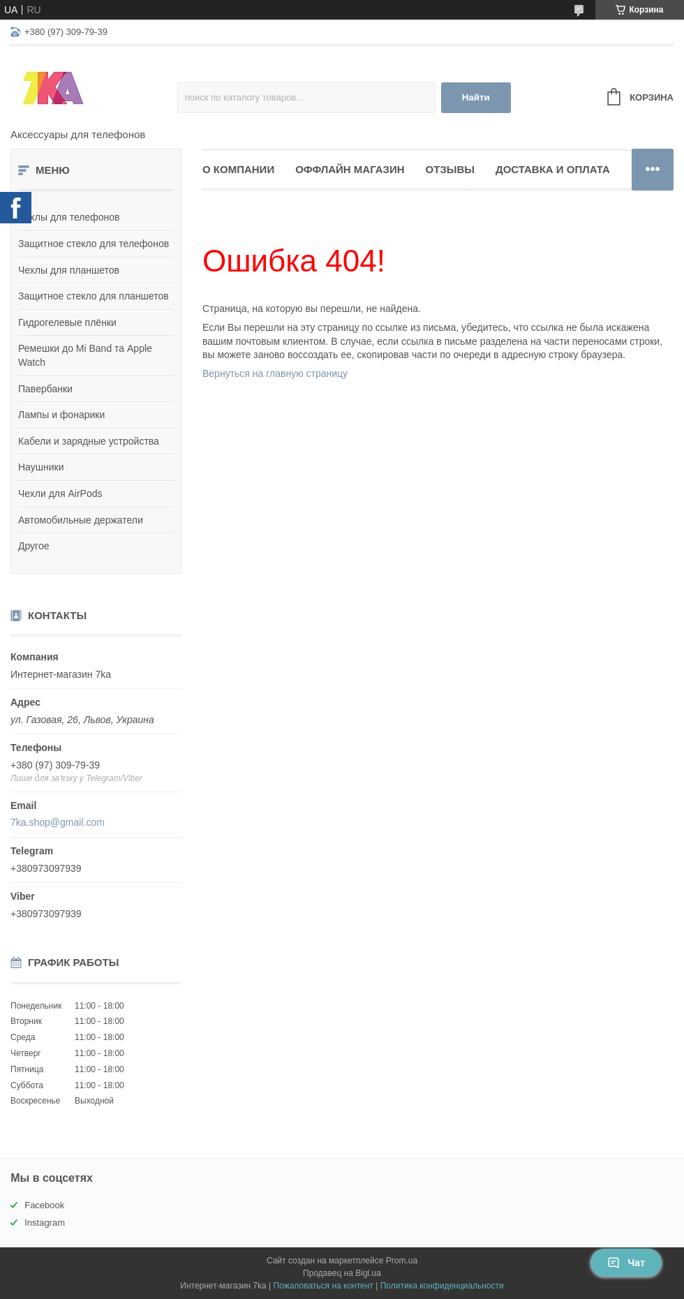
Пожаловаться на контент (323, 1286)
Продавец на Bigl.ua (342, 1273)
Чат (626, 1262)
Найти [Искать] (476, 97)
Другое (33, 545)
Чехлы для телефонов (69, 217)
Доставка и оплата (553, 169)
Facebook (44, 1205)
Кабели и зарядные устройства (88, 441)
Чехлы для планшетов (68, 270)
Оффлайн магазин (349, 169)
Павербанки (45, 388)
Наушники (41, 467)
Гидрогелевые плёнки (67, 322)
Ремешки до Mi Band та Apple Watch (85, 355)
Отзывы (450, 169)
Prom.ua (401, 1260)
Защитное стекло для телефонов (93, 243)
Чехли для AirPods (60, 493)
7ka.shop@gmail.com (57, 822)
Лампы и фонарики (61, 414)
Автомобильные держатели (80, 520)
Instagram (44, 1222)
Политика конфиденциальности (442, 1286)
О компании (238, 169)
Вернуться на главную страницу (275, 373)
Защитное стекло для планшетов (93, 296)
